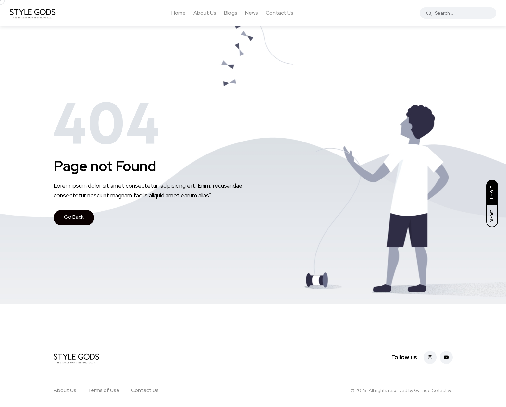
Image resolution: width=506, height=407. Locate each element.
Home (178, 12)
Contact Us (279, 12)
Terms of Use (103, 390)
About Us (204, 12)
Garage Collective (433, 390)
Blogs (230, 12)
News (251, 12)
